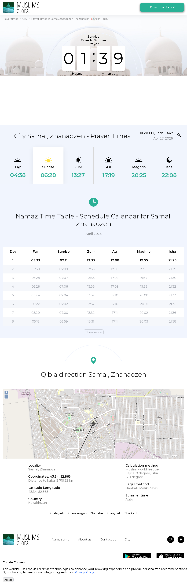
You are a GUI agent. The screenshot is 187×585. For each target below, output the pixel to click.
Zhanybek (114, 513)
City (24, 18)
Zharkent (131, 513)
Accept (8, 580)
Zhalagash (57, 513)
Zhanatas (96, 513)
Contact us (108, 539)
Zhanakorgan (77, 513)
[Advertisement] (93, 100)
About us (84, 539)
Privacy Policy (84, 572)
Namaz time (60, 539)
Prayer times (10, 18)
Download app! (162, 7)
